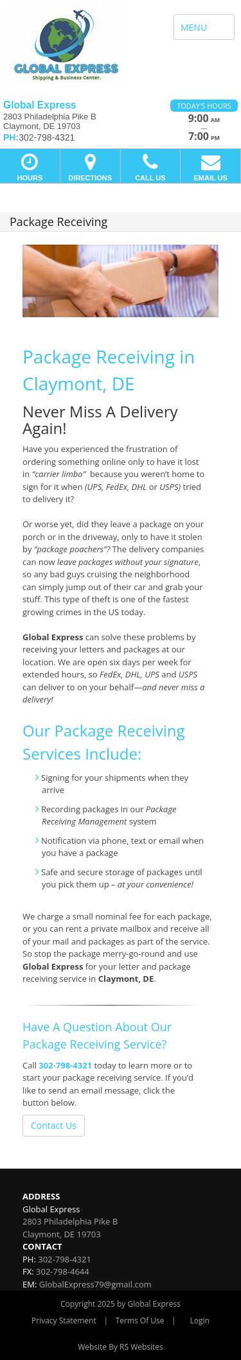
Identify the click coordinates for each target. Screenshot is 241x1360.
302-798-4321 (65, 1065)
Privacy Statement (63, 1320)
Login (200, 1320)
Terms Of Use (140, 1320)
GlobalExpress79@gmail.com (95, 1284)
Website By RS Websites (120, 1346)
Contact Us (53, 1125)
